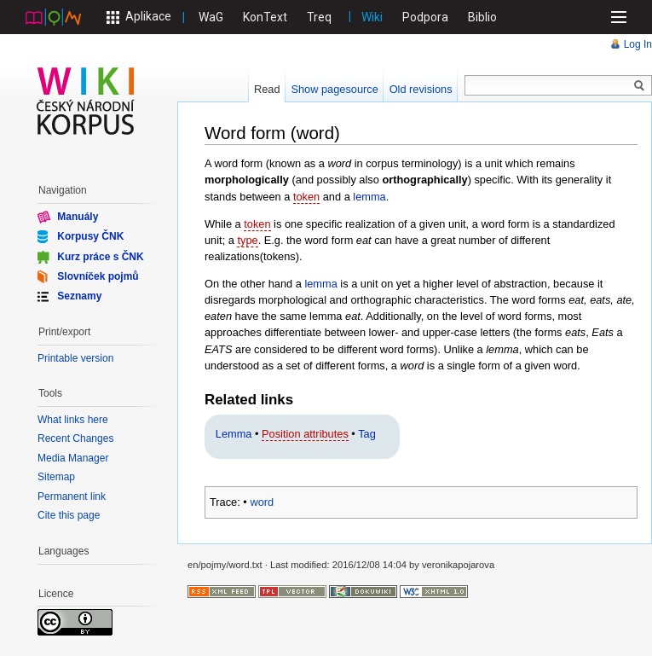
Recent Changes (75, 438)
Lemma (234, 433)
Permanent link (72, 496)
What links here (73, 420)
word (262, 502)
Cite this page (69, 515)
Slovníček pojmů (97, 276)
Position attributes (305, 433)
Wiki (372, 17)
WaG (211, 17)
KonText (265, 17)
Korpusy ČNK (90, 236)
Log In (638, 44)
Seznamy (79, 296)
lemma (369, 196)
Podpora (425, 17)
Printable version (75, 358)
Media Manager (73, 458)
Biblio (482, 17)
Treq (319, 17)
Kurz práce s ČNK (100, 256)
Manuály (77, 217)
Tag (367, 433)
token (306, 196)
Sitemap (56, 477)
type (247, 240)
